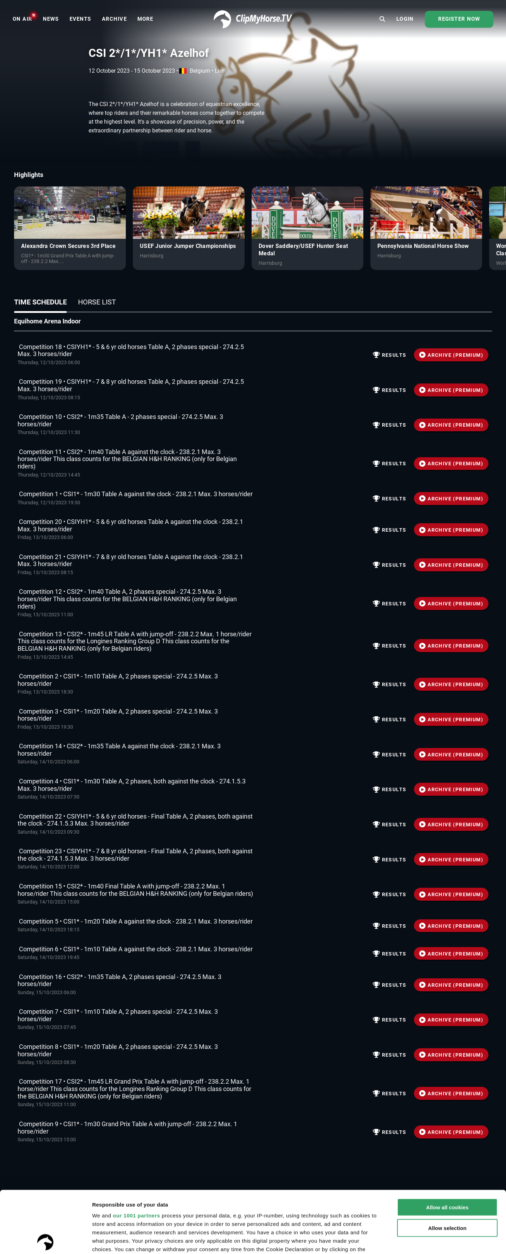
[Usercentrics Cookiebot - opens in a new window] (45, 1240)
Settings (467, 1240)
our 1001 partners (136, 1154)
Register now (459, 19)
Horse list (97, 302)
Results (390, 355)
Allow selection (447, 1166)
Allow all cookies (447, 1146)
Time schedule (40, 302)
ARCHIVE (451, 355)
